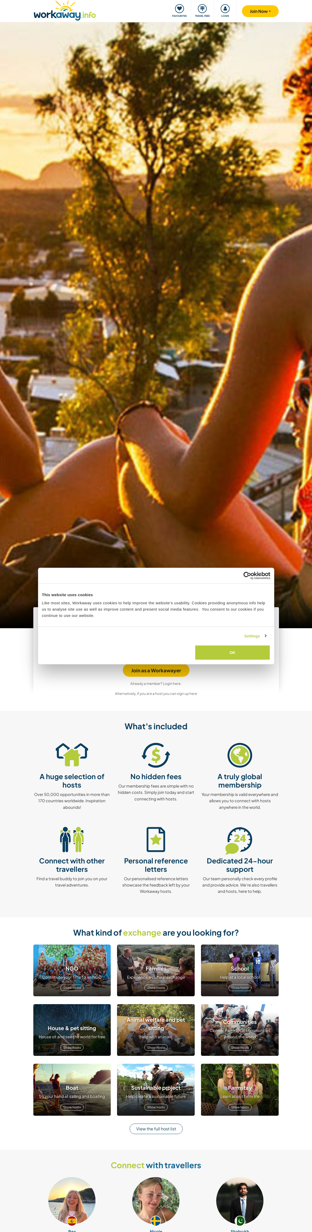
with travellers (156, 1165)
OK (233, 652)
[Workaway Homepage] (65, 9)
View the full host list (156, 1128)
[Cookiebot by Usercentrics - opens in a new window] (247, 575)
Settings (252, 635)
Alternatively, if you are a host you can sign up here (156, 693)
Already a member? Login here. (156, 683)
